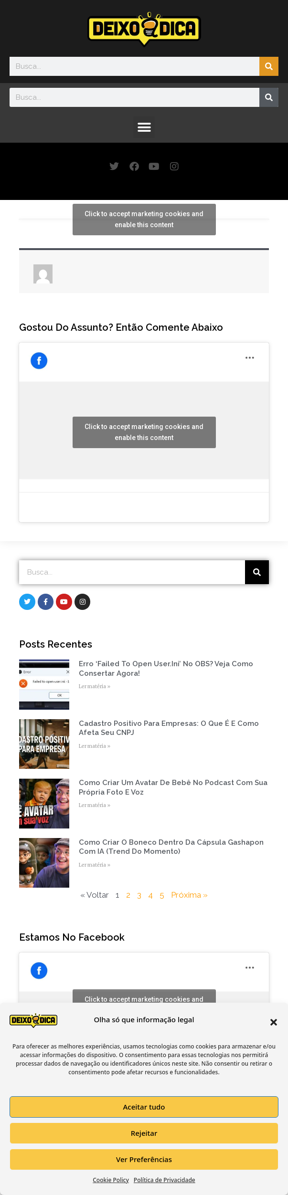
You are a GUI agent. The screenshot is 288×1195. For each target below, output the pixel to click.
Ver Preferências (144, 1159)
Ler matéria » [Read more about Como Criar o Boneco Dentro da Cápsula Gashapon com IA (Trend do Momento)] (94, 865)
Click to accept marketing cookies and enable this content (144, 219)
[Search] (268, 66)
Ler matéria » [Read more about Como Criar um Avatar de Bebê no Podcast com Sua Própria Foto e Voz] (94, 805)
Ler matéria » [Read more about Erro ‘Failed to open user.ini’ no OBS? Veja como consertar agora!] (94, 686)
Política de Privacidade (164, 1180)
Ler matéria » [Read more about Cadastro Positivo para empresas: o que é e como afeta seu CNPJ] (94, 746)
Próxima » (189, 895)
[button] (273, 1022)
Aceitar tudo (144, 1106)
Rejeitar (144, 1133)
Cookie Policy (111, 1180)
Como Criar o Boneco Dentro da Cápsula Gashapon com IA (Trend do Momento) (171, 847)
